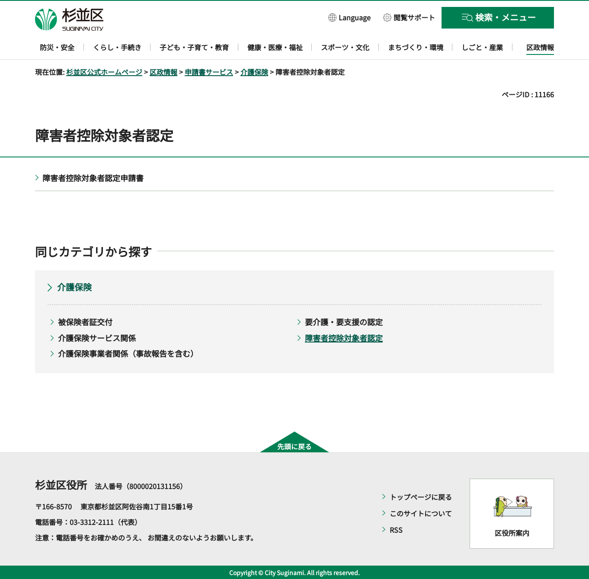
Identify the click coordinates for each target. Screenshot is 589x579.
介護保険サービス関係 (97, 337)
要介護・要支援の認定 (344, 321)
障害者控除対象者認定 (344, 337)
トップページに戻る (421, 497)
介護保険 (254, 72)
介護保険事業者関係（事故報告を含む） (128, 353)
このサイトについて (421, 513)
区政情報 (163, 72)
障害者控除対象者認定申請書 (93, 177)
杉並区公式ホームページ (104, 72)
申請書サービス (209, 72)
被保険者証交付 (85, 321)
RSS (396, 530)
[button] (349, 17)
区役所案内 (512, 533)
